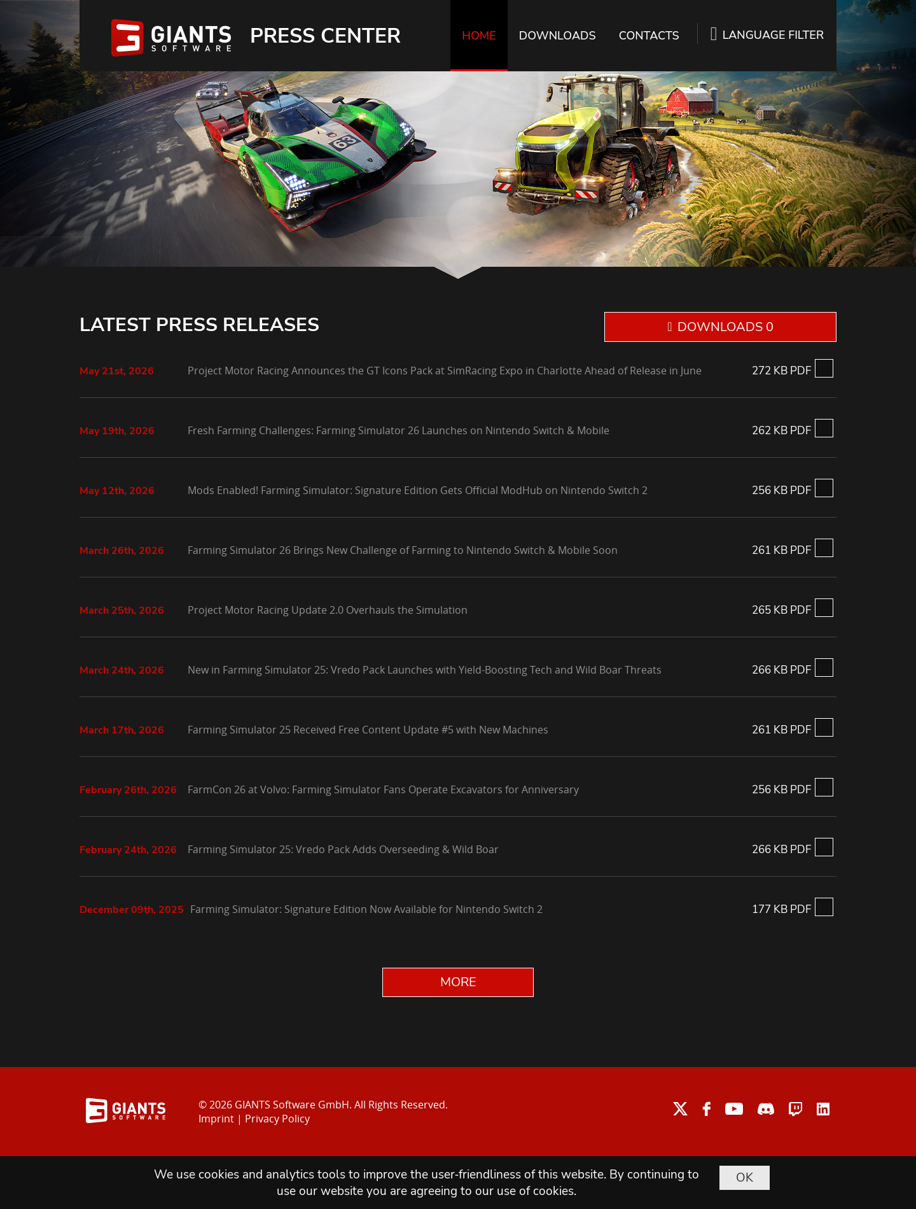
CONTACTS (649, 35)
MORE (458, 982)
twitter (680, 1108)
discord (766, 1108)
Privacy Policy (277, 1119)
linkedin (823, 1108)
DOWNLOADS (557, 35)
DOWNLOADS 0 (725, 327)
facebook (706, 1108)
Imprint (216, 1119)
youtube (734, 1108)
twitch (795, 1108)
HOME (479, 35)
